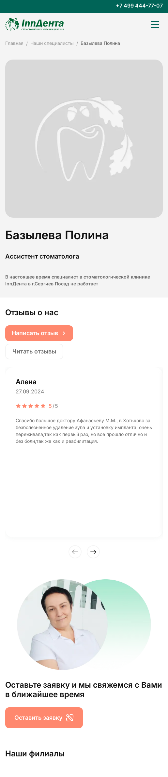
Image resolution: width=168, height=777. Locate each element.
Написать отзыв (39, 333)
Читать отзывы (34, 351)
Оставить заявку (44, 718)
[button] (75, 551)
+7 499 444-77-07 (139, 6)
